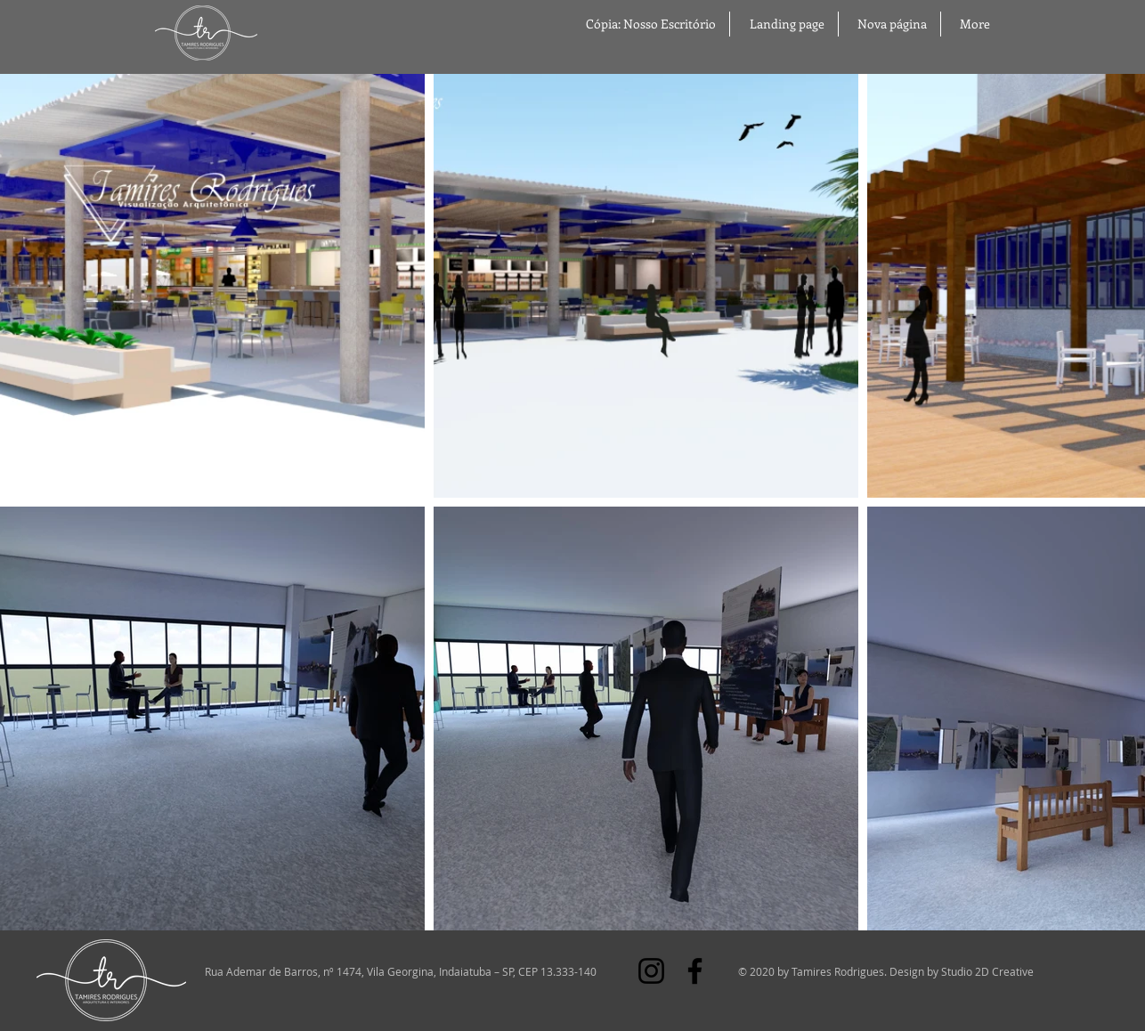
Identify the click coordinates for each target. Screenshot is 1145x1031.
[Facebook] (695, 971)
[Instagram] (651, 971)
